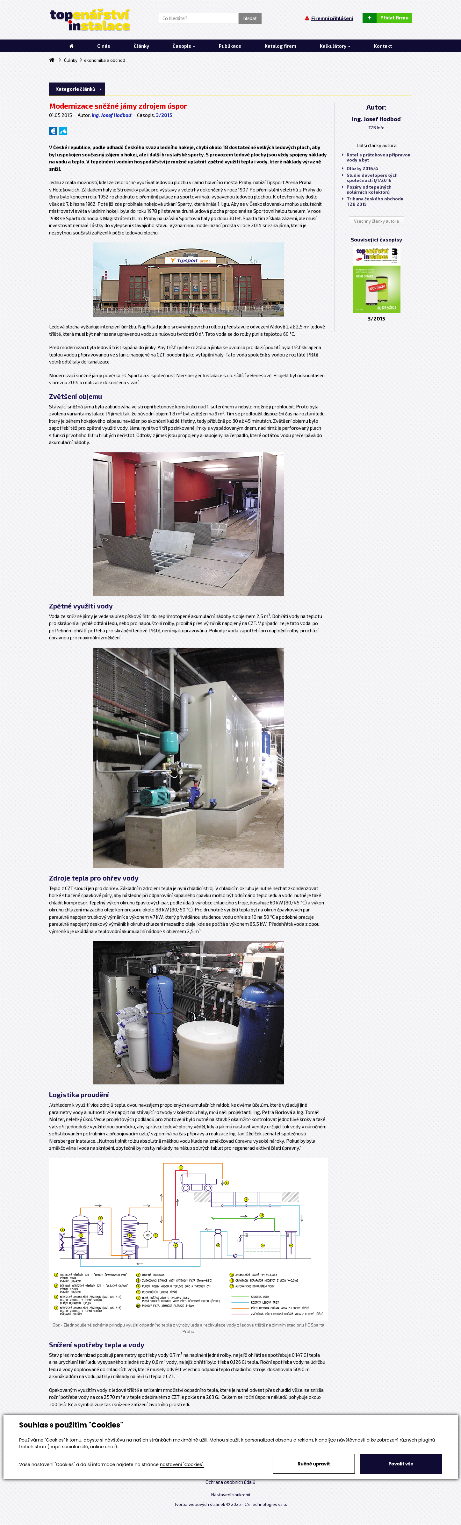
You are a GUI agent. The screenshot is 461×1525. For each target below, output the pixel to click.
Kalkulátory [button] (335, 46)
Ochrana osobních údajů (230, 1482)
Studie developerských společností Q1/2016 (370, 178)
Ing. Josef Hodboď (111, 115)
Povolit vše (401, 1464)
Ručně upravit (314, 1464)
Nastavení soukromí (230, 1494)
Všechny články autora (376, 221)
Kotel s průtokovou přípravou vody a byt (376, 157)
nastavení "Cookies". (182, 1464)
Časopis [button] (184, 46)
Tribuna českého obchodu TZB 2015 (372, 201)
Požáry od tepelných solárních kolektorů (367, 189)
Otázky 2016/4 (360, 168)
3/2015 (164, 115)
